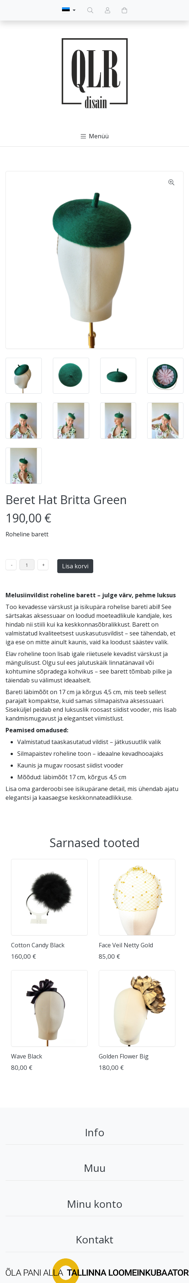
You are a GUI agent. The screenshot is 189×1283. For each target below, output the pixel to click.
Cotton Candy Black (38, 945)
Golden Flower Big (124, 1056)
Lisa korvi (75, 566)
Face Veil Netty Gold (126, 945)
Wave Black (26, 1056)
